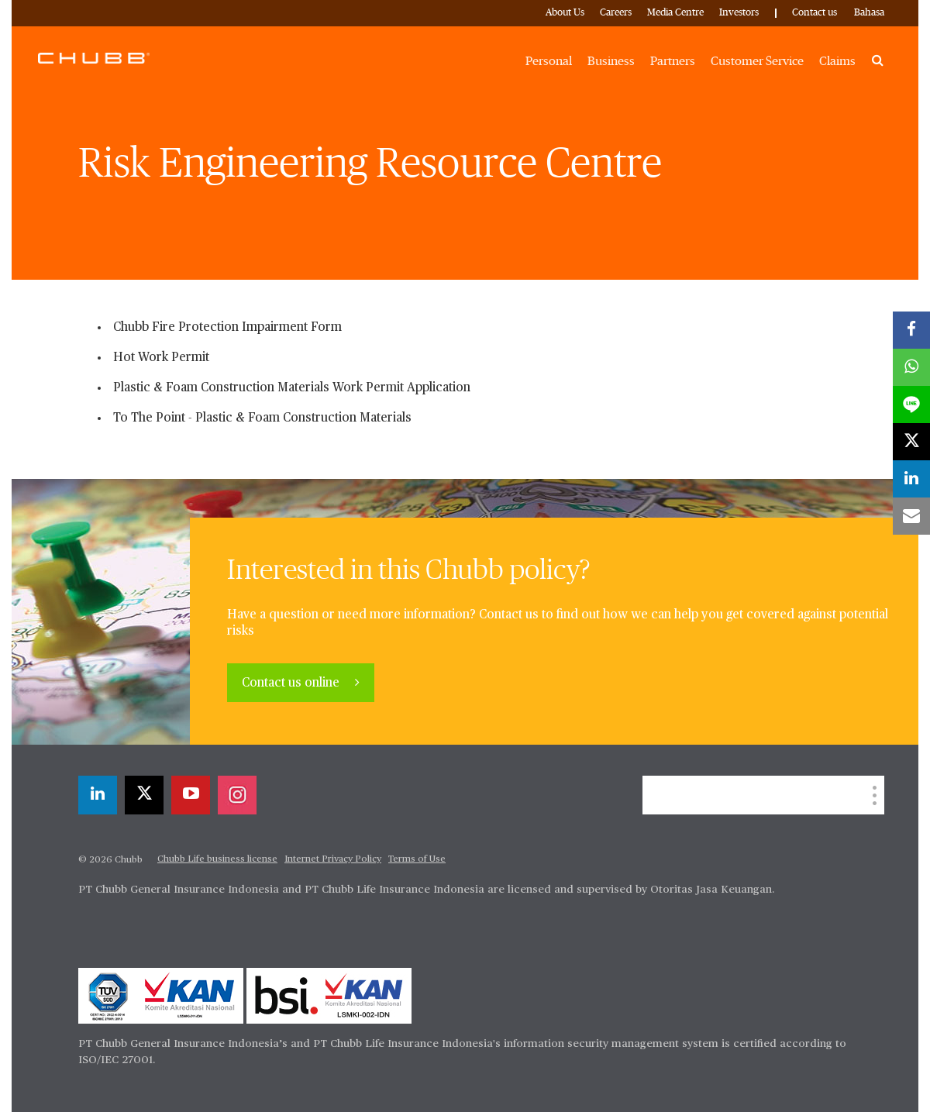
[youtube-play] (190, 795)
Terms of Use (417, 859)
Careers (616, 13)
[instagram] (237, 795)
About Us (565, 13)
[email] (911, 516)
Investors (739, 13)
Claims (837, 61)
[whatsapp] (911, 367)
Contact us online (292, 683)
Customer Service (757, 61)
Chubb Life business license (217, 859)
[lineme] (911, 404)
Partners (672, 61)
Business (611, 61)
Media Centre (675, 13)
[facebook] (911, 330)
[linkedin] (97, 795)
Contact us (814, 13)
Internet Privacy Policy (332, 859)
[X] (144, 795)
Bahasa (869, 13)
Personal (548, 61)
